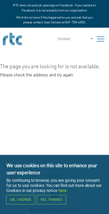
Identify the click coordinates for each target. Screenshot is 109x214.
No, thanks (51, 202)
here (62, 192)
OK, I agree (20, 202)
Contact (64, 39)
